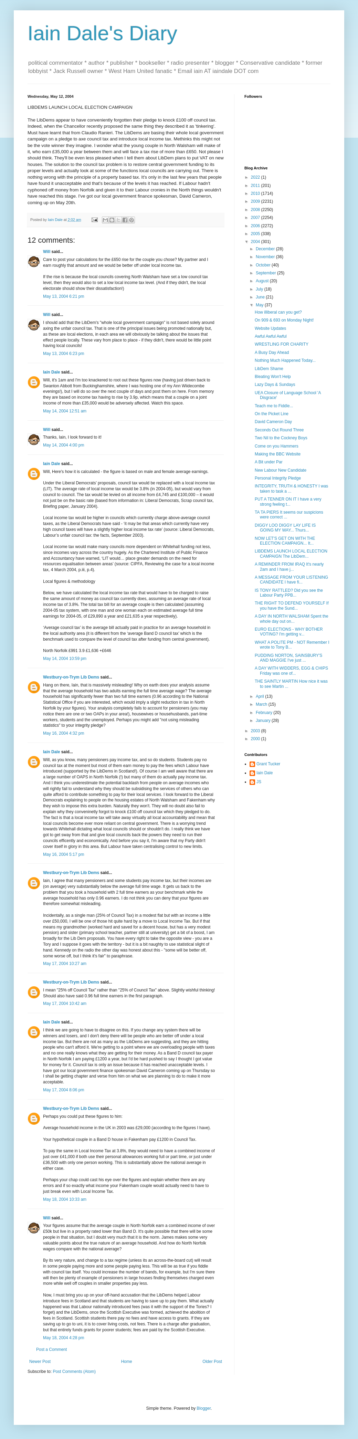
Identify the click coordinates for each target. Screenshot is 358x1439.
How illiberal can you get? (278, 312)
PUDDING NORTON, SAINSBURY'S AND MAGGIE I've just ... (288, 658)
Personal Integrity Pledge (278, 478)
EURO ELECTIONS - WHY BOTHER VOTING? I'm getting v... (289, 632)
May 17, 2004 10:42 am (64, 1003)
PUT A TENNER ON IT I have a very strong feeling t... (288, 501)
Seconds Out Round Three (279, 430)
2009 (256, 201)
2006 (256, 225)
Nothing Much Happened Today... (285, 360)
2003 (256, 730)
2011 (256, 185)
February (264, 712)
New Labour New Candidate (280, 470)
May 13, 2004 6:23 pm (63, 353)
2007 (256, 217)
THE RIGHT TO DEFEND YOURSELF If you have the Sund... (291, 605)
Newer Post (40, 1361)
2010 (256, 193)
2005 (256, 233)
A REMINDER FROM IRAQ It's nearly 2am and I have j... (289, 566)
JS (258, 781)
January (264, 720)
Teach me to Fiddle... (274, 405)
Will (46, 251)
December (266, 248)
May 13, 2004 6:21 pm (63, 296)
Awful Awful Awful (271, 336)
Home (126, 1361)
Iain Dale (51, 372)
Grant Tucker (268, 763)
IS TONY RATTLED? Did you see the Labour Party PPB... (289, 593)
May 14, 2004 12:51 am (64, 411)
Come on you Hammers (276, 446)
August (263, 281)
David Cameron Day (273, 421)
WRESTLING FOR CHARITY (281, 344)
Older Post (212, 1361)
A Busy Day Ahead (272, 352)
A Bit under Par (269, 462)
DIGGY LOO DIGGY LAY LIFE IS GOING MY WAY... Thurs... (285, 528)
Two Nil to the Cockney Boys (281, 437)
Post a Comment (51, 1349)
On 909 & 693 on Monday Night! (284, 320)
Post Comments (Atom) (74, 1371)
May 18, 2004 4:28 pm (63, 1337)
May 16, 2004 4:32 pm (63, 733)
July (260, 289)
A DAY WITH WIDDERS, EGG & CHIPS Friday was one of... (291, 670)
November (266, 256)
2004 (256, 241)
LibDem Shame (269, 368)
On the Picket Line (271, 413)
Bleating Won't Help (273, 376)
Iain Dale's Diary (102, 33)
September (266, 273)
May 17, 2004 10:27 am (64, 963)
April (260, 696)
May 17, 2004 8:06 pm (63, 1090)
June (261, 297)
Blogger (204, 1408)
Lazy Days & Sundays (275, 384)
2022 (256, 177)
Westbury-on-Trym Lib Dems (71, 677)
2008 (256, 209)
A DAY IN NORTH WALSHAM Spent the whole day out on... (291, 618)
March (262, 704)
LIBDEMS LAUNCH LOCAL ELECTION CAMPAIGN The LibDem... (291, 553)
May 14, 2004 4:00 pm (63, 445)
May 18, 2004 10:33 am (64, 1199)
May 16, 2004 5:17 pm (63, 854)
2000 (256, 738)
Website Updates (270, 328)
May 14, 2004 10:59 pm (64, 658)
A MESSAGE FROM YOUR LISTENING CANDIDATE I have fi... (291, 580)
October (264, 265)
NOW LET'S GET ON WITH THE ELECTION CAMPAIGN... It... (285, 541)
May (260, 305)
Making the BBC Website (278, 454)
